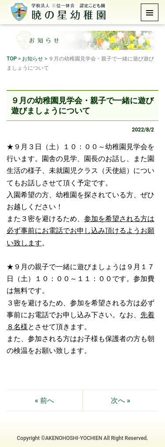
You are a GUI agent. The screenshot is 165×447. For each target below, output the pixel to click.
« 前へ (44, 400)
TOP (12, 59)
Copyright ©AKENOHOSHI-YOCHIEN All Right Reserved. (82, 438)
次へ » (120, 400)
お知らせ (32, 59)
